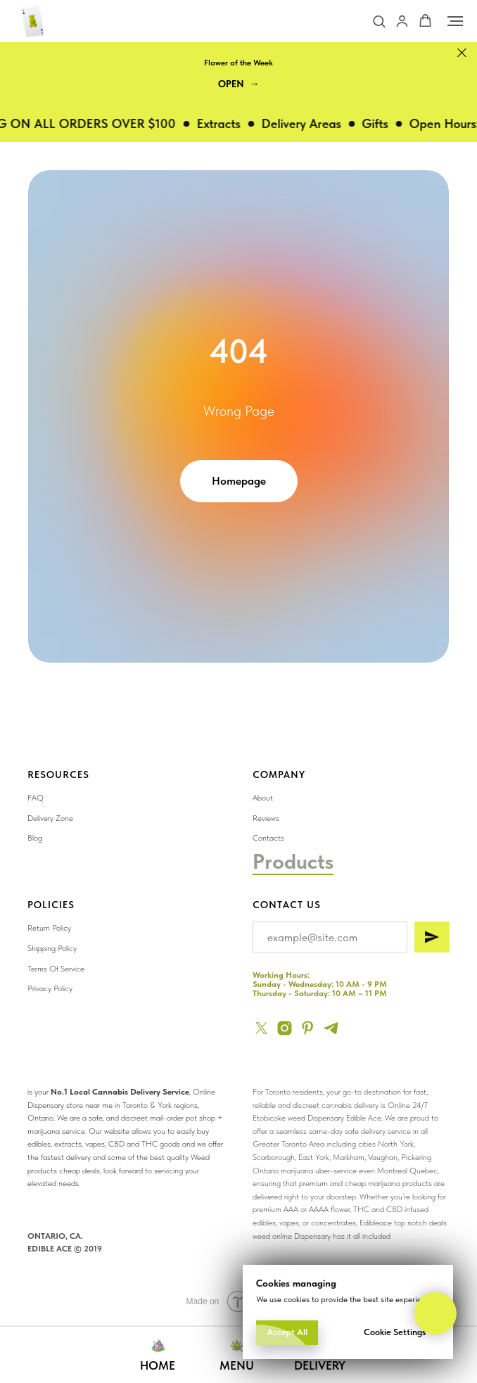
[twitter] (261, 1028)
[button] (379, 20)
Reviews (266, 818)
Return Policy (49, 928)
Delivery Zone (50, 818)
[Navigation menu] (455, 21)
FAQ (35, 798)
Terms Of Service (55, 969)
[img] (358, 900)
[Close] (462, 53)
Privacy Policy (49, 988)
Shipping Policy (52, 948)
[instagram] (284, 1028)
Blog (34, 838)
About (263, 798)
